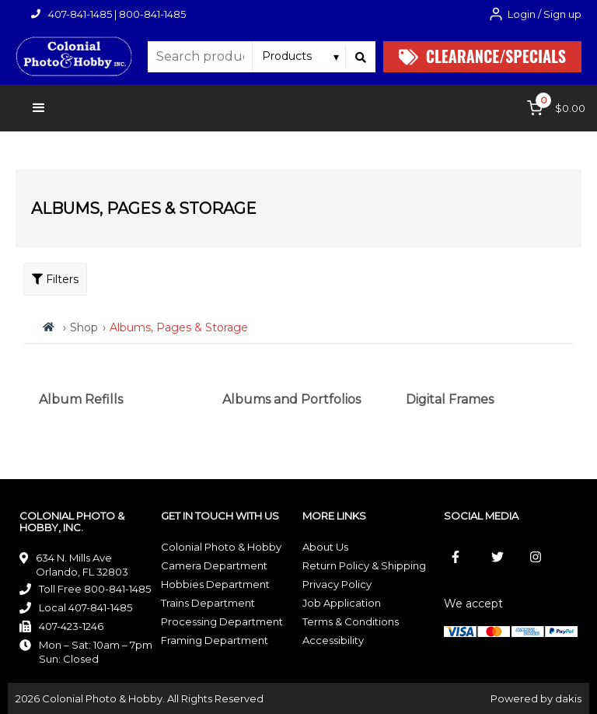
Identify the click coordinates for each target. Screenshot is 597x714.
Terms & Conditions (350, 621)
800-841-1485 (152, 14)
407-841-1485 (80, 14)
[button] (39, 108)
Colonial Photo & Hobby (221, 547)
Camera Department (214, 565)
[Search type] (301, 56)
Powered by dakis (536, 698)
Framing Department (214, 640)
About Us (325, 547)
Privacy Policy (337, 584)
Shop (84, 327)
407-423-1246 (71, 626)
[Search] (360, 56)
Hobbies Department (215, 584)
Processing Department (222, 621)
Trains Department (208, 603)
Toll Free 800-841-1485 (95, 589)
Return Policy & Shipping (364, 565)
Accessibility (333, 640)
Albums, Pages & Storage (179, 327)
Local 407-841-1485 (85, 607)
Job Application (341, 603)
